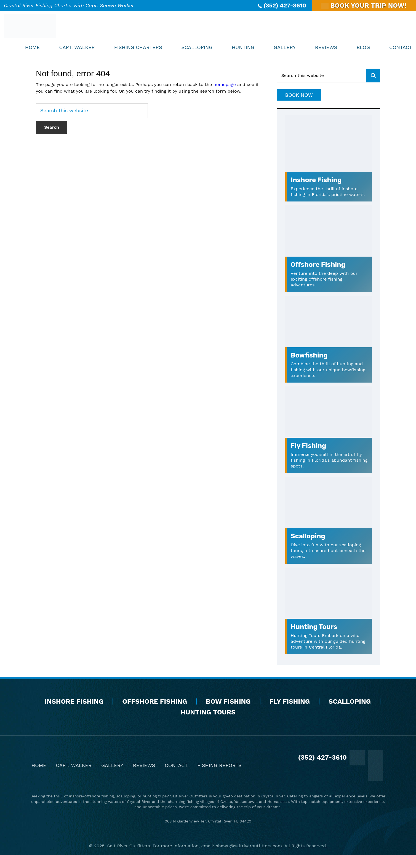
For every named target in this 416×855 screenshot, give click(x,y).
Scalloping (308, 536)
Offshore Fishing (318, 264)
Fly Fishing (308, 446)
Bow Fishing (228, 701)
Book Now (299, 95)
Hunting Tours (314, 627)
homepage (225, 84)
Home (38, 765)
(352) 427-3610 (282, 5)
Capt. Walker (74, 765)
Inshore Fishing (316, 180)
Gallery (112, 765)
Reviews (144, 765)
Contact (176, 765)
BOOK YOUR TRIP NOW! (363, 5)
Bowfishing (309, 355)
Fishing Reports (219, 765)
